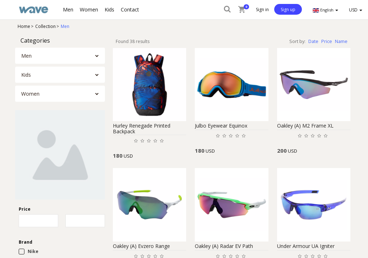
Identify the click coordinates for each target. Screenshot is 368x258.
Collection (45, 26)
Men (65, 26)
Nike (33, 251)
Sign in (262, 9)
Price (326, 41)
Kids (26, 74)
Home (24, 26)
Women (30, 93)
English (325, 10)
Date (313, 41)
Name (341, 41)
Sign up (288, 9)
